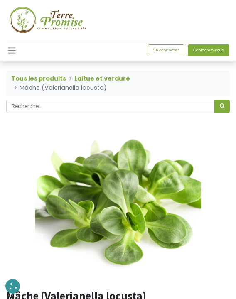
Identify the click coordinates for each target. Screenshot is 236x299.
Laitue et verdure (102, 78)
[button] (12, 286)
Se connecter (166, 50)
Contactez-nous (208, 50)
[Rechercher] (222, 106)
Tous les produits (38, 78)
